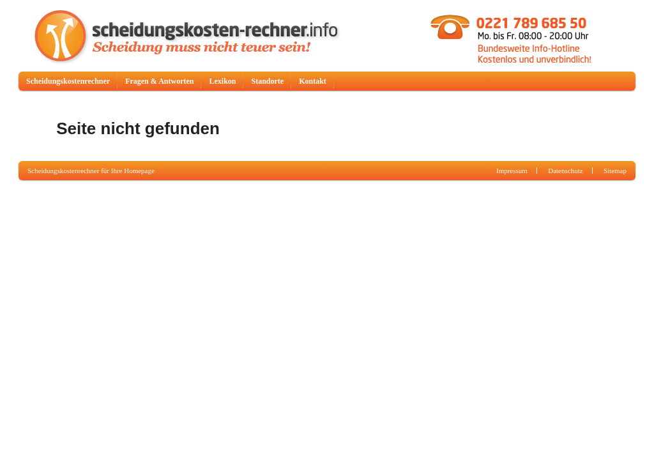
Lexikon (222, 81)
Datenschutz (565, 170)
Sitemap (615, 170)
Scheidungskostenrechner (68, 81)
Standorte (267, 81)
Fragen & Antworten (159, 81)
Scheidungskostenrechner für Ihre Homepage (91, 170)
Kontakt (312, 81)
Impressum (512, 170)
